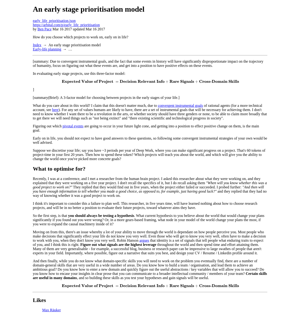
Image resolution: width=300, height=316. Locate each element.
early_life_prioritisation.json (54, 21)
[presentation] (150, 81)
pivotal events (73, 126)
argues (144, 240)
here (55, 110)
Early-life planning (47, 49)
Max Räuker (51, 310)
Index (37, 45)
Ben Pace (45, 29)
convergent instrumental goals (180, 106)
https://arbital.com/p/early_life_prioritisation (66, 25)
